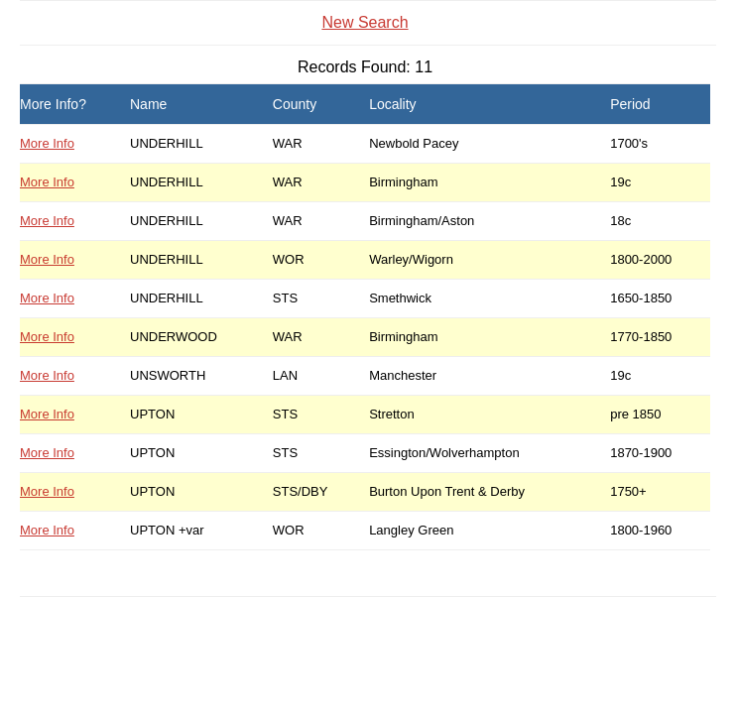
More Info (47, 143)
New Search (364, 22)
